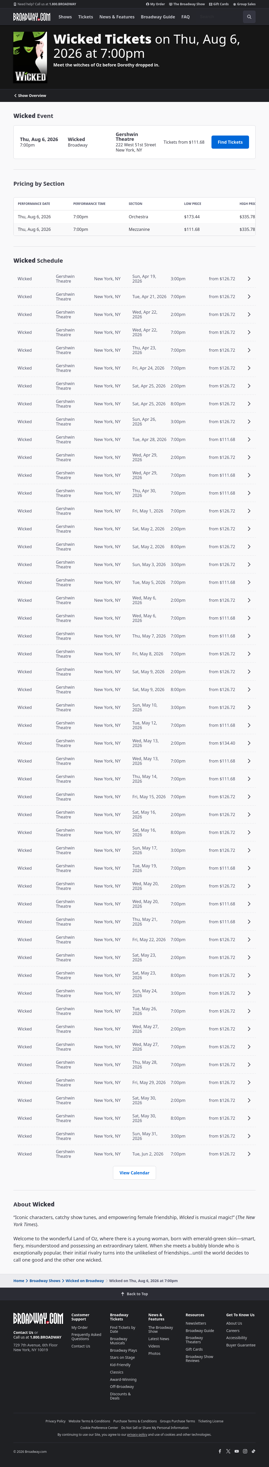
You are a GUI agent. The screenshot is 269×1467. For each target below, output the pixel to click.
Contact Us (23, 1332)
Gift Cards (219, 4)
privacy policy (137, 1434)
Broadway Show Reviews (199, 1358)
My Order (155, 4)
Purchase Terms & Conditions (135, 1421)
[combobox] (226, 17)
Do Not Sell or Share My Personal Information (155, 1427)
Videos (154, 1346)
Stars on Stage (122, 1357)
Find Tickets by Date (122, 1329)
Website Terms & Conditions (89, 1421)
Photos (154, 1353)
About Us (234, 1323)
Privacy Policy (56, 1421)
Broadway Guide (158, 17)
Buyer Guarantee (241, 1344)
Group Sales (244, 4)
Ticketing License (211, 1421)
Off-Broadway (122, 1386)
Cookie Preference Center (99, 1427)
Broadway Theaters (194, 1339)
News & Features (116, 17)
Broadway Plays (123, 1350)
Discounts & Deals (120, 1396)
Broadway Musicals (118, 1340)
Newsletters (196, 1323)
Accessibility (236, 1337)
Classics (116, 1372)
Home (18, 1280)
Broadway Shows (42, 1280)
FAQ (186, 17)
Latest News (158, 1338)
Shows (65, 17)
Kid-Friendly (120, 1364)
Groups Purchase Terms (177, 1421)
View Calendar (134, 1173)
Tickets (85, 17)
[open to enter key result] (249, 17)
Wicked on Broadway (82, 1280)
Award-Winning (123, 1379)
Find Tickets (230, 142)
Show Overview (29, 96)
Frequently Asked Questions (86, 1336)
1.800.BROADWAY (44, 4)
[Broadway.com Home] (31, 17)
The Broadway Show (187, 4)
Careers (232, 1330)
